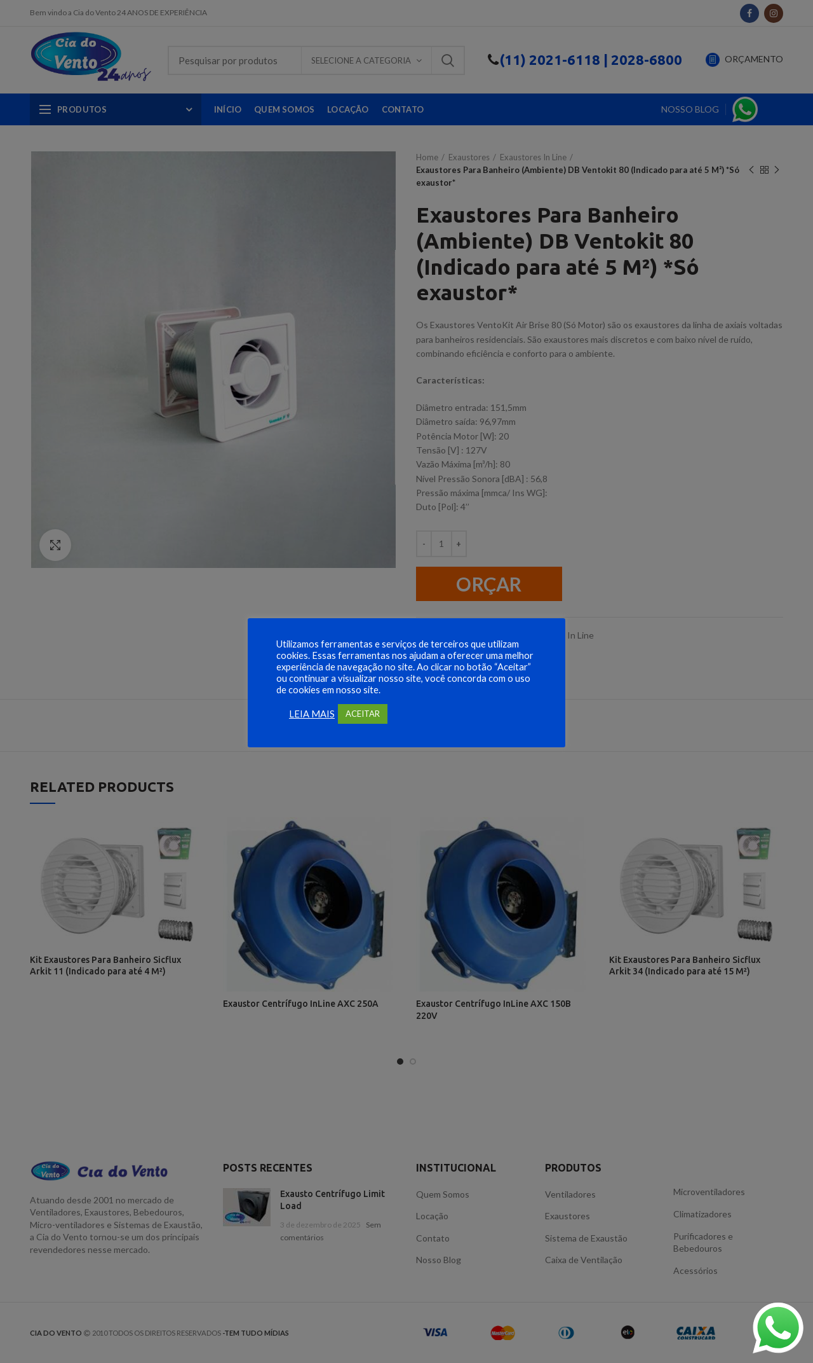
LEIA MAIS (312, 714)
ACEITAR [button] (363, 714)
